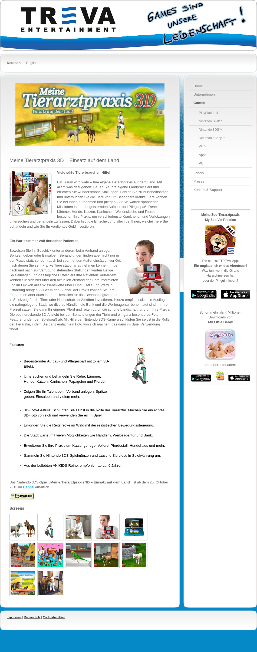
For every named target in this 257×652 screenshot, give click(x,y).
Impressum (14, 617)
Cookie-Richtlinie (54, 617)
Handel (28, 487)
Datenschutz (32, 617)
